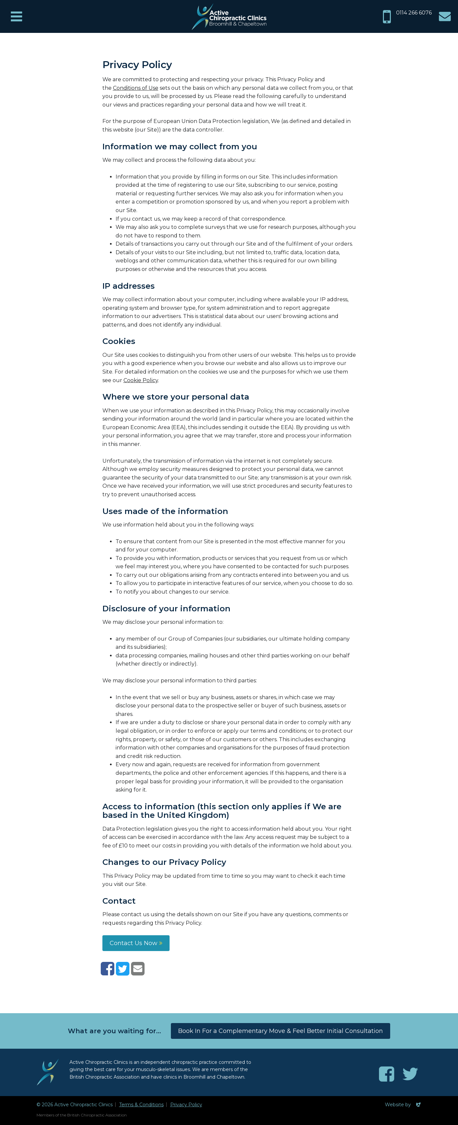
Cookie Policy (140, 380)
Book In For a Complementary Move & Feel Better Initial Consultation (280, 1031)
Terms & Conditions (141, 1105)
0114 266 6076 (414, 13)
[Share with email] (138, 972)
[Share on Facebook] (107, 972)
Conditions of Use (135, 88)
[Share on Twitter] (122, 972)
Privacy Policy (186, 1105)
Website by (403, 1105)
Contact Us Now (136, 943)
